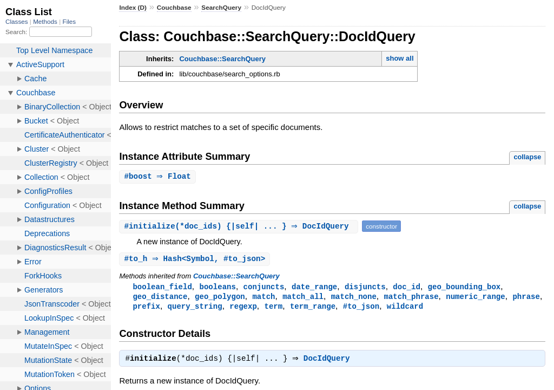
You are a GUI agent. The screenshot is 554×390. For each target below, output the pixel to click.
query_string (195, 308)
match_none (354, 298)
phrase (526, 298)
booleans (218, 288)
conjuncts (264, 288)
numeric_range (475, 298)
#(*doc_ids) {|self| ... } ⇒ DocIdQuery (240, 227)
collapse (527, 157)
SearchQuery (221, 7)
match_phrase (411, 298)
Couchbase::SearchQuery (222, 59)
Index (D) (133, 7)
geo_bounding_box (464, 288)
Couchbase (174, 7)
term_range (312, 308)
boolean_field (162, 288)
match (263, 298)
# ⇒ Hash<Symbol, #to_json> (196, 260)
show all (399, 58)
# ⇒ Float (159, 177)
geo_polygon (220, 298)
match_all (303, 298)
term (273, 308)
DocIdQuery (329, 362)
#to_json (361, 308)
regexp (243, 308)
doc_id (406, 288)
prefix (146, 308)
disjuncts (365, 288)
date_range (314, 288)
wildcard (405, 308)
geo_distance (160, 298)
